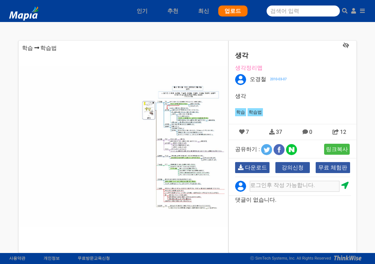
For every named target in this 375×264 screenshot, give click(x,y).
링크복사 (337, 149)
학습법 (48, 48)
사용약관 (17, 258)
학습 (27, 48)
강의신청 (293, 167)
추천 (172, 11)
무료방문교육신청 (94, 258)
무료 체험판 (332, 167)
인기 (142, 11)
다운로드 (252, 167)
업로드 (232, 11)
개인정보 (52, 258)
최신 (203, 11)
